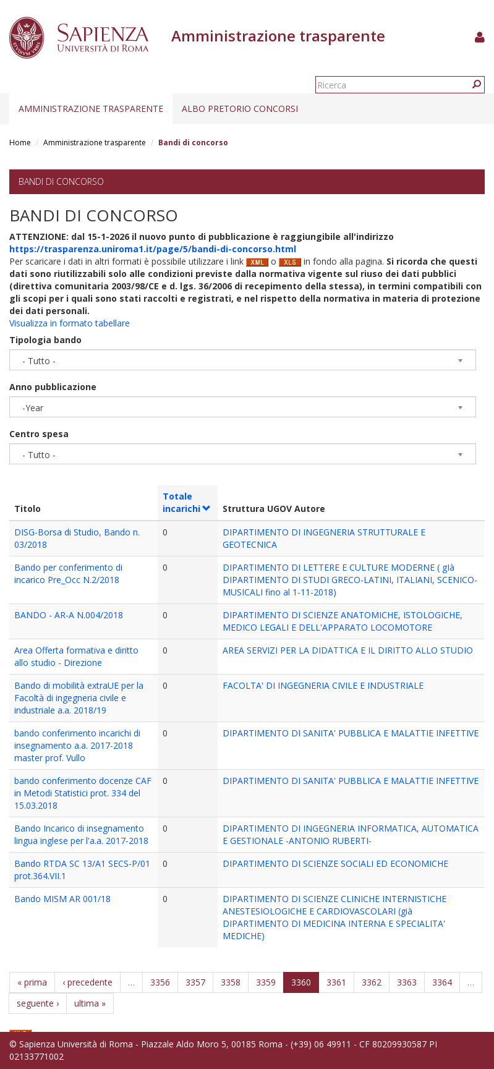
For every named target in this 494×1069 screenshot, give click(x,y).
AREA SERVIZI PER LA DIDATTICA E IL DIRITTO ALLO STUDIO (348, 650)
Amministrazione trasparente (91, 108)
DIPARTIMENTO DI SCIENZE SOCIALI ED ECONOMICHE (335, 863)
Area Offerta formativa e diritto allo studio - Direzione (76, 656)
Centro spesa (39, 434)
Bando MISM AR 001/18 (62, 899)
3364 (442, 982)
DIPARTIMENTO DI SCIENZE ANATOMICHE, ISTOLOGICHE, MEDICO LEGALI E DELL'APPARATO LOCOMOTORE (342, 621)
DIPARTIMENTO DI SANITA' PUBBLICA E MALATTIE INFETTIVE (351, 733)
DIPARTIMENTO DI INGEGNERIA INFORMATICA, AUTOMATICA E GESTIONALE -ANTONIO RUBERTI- (351, 834)
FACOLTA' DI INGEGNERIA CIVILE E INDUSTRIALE (323, 685)
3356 (160, 982)
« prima (32, 982)
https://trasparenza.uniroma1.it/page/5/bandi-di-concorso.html (152, 249)
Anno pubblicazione (52, 387)
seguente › (38, 1003)
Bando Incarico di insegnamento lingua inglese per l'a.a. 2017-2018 (81, 834)
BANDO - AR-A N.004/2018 (68, 615)
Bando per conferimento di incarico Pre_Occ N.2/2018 (68, 573)
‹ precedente (87, 982)
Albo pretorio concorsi (240, 108)
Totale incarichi (187, 502)
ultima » (90, 1003)
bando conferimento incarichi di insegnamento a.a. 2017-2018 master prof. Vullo (77, 745)
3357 (195, 982)
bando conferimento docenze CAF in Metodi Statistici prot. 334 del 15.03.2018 (82, 793)
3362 (371, 982)
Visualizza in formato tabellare (69, 323)
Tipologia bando (45, 340)
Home (20, 142)
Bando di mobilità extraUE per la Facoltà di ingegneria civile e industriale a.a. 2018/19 (78, 697)
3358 (231, 982)
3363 (407, 982)
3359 (266, 982)
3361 (336, 982)
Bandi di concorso (61, 181)
